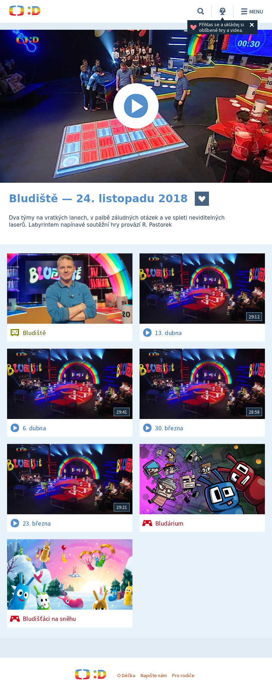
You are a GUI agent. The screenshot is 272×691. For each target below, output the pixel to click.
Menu (251, 11)
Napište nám (154, 675)
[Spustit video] (136, 106)
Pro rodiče (183, 675)
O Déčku (126, 675)
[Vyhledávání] (200, 11)
